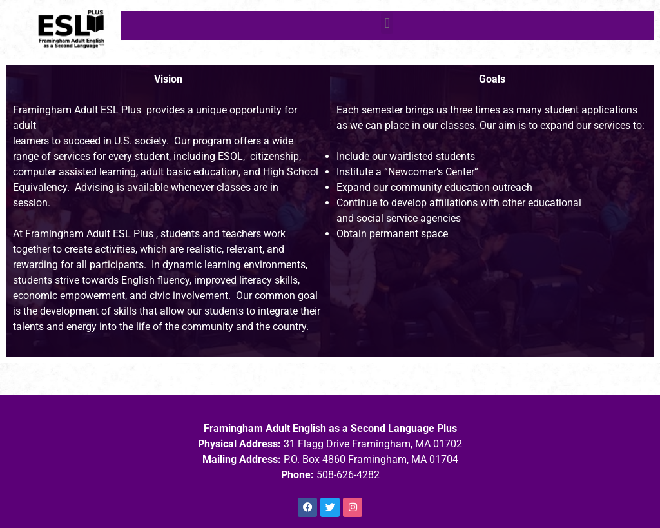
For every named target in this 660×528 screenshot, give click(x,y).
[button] (387, 23)
